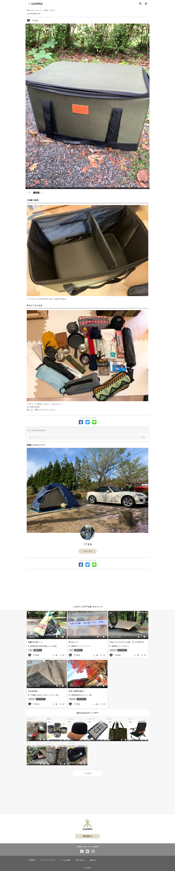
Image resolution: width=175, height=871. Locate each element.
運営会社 (93, 860)
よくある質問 (65, 860)
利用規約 (32, 860)
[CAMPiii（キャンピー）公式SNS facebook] (81, 851)
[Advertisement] (87, 587)
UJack (28, 721)
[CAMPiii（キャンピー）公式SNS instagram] (93, 851)
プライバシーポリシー (48, 860)
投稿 (143, 437)
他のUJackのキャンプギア (87, 713)
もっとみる (87, 773)
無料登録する (87, 836)
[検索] (140, 3)
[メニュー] (146, 3)
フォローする (87, 551)
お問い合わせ (80, 860)
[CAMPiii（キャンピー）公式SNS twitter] (87, 851)
